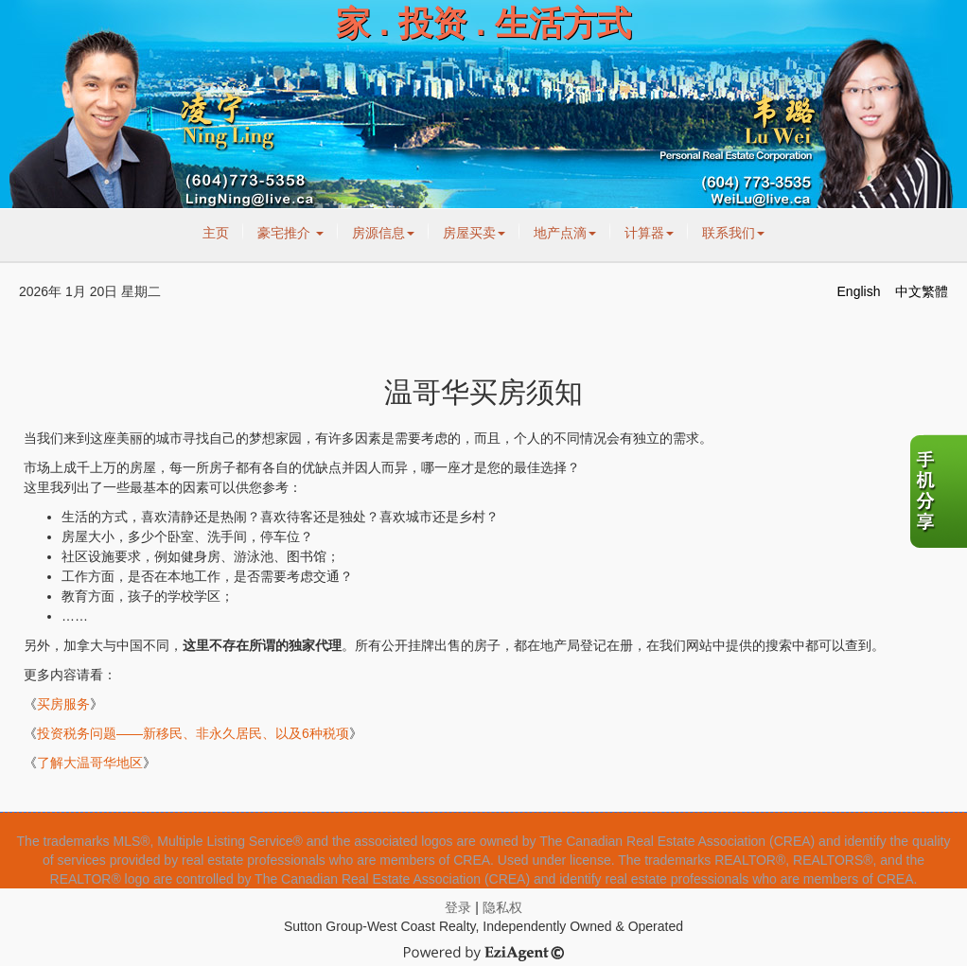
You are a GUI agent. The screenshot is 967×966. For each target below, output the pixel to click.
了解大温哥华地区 (90, 762)
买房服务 (63, 703)
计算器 (649, 232)
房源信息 (383, 232)
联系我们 (733, 232)
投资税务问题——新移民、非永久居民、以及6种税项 (193, 733)
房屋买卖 (474, 232)
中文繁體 (921, 291)
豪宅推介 (290, 232)
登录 (458, 907)
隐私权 (502, 907)
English (859, 291)
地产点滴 (565, 232)
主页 (215, 232)
